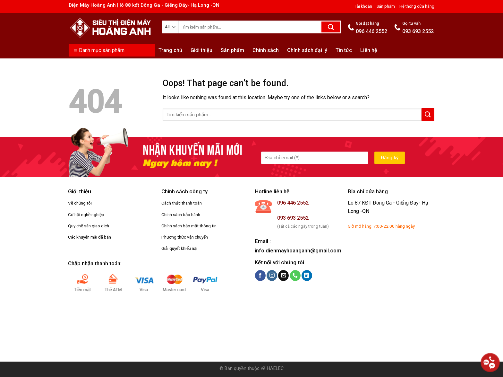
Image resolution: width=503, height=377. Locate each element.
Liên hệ (368, 50)
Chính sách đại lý (307, 50)
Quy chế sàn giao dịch (88, 225)
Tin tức (344, 50)
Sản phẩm (386, 6)
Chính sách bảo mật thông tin (189, 225)
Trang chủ (170, 50)
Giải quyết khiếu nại (179, 248)
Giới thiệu (201, 50)
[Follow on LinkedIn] (307, 275)
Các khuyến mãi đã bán (89, 237)
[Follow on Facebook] (260, 275)
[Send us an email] (283, 275)
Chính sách (265, 50)
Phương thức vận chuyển (184, 237)
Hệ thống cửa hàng (416, 6)
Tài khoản (363, 6)
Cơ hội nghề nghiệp (86, 214)
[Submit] (330, 27)
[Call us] (295, 275)
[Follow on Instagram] (272, 275)
